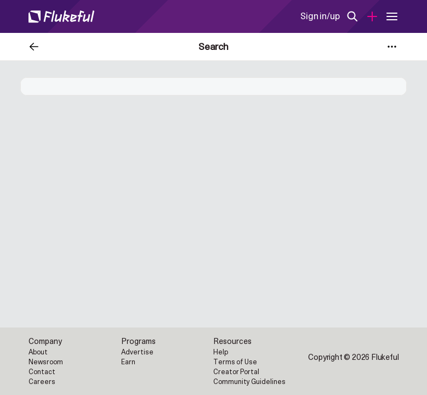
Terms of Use (235, 362)
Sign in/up (319, 16)
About (38, 352)
